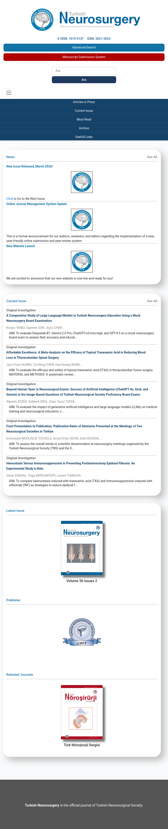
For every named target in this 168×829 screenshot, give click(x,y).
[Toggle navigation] (9, 92)
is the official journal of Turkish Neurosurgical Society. (84, 805)
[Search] (84, 70)
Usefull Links (84, 137)
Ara (84, 79)
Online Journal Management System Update (36, 204)
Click (9, 198)
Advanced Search (84, 47)
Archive (84, 128)
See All (152, 157)
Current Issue (84, 110)
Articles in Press (84, 102)
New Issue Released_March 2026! (29, 166)
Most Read (84, 119)
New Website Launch (20, 246)
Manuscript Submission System (84, 57)
